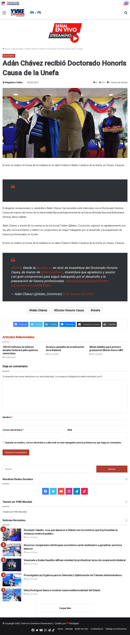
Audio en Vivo (81, 629)
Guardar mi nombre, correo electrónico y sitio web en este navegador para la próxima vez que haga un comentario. (63, 442)
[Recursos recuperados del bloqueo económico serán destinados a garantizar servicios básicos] (12, 550)
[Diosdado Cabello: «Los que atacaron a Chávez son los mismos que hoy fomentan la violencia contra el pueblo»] (12, 534)
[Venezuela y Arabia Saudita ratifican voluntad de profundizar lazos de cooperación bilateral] (12, 565)
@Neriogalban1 (52, 272)
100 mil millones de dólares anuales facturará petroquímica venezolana (20, 350)
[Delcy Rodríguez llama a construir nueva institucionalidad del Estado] (12, 595)
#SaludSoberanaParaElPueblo (87, 281)
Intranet (69, 629)
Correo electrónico (13, 430)
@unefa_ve (44, 268)
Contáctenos (97, 629)
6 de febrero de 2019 (78, 294)
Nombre (7, 417)
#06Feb (16, 268)
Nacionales (17, 49)
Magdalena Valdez (14, 82)
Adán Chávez (39, 310)
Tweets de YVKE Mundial (15, 512)
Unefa (96, 310)
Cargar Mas (65, 608)
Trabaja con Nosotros (116, 629)
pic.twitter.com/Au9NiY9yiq (30, 285)
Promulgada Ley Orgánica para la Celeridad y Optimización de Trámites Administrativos (73, 575)
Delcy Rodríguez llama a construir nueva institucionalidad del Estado (62, 590)
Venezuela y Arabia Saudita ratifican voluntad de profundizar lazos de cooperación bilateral (75, 560)
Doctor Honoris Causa (70, 310)
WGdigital (74, 623)
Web (70, 430)
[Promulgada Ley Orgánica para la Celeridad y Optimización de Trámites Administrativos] (12, 580)
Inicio (6, 49)
